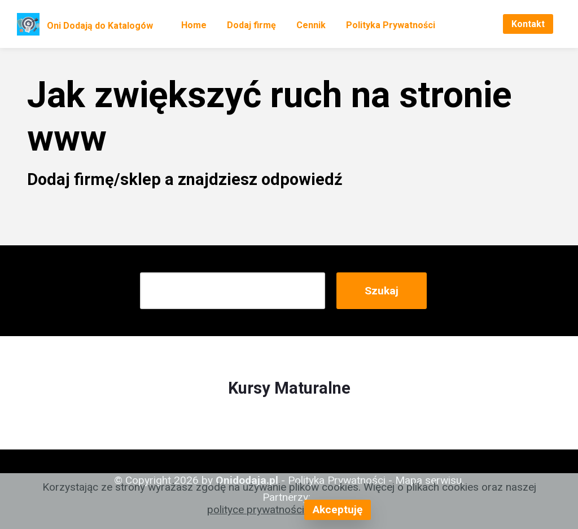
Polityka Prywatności (390, 25)
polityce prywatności (255, 509)
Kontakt (528, 24)
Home (194, 25)
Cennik (311, 25)
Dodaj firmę (251, 25)
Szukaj (382, 290)
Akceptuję (337, 509)
